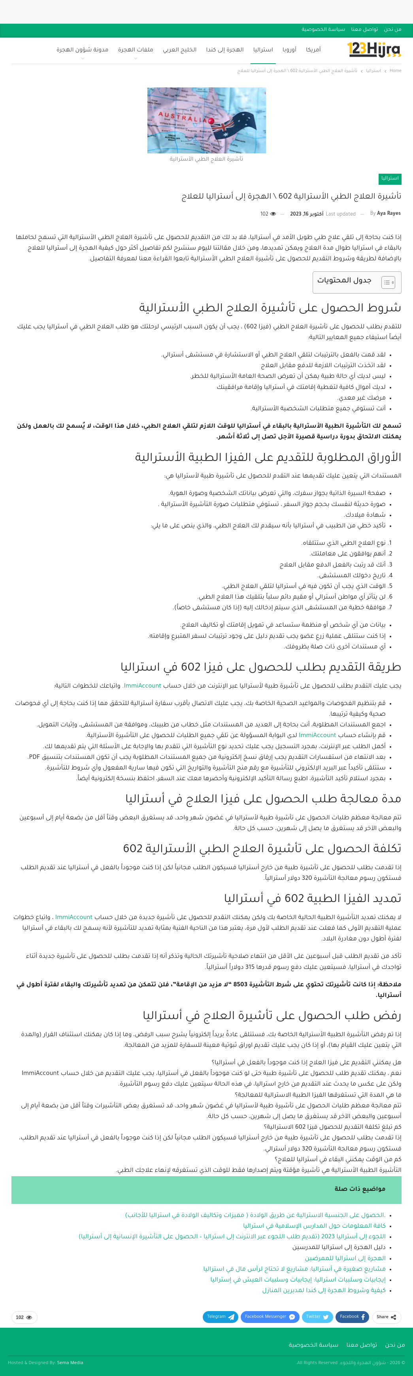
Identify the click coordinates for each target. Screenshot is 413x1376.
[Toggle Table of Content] (384, 282)
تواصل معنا (364, 30)
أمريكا (313, 50)
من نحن (393, 30)
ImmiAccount (316, 736)
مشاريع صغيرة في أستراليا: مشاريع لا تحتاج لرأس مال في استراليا (294, 1269)
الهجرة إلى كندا (224, 50)
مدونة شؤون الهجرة (83, 50)
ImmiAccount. (142, 686)
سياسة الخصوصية (323, 30)
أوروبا (289, 50)
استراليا (263, 50)
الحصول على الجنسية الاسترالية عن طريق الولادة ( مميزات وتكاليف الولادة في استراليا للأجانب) (254, 1216)
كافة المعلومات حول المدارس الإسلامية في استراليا (314, 1226)
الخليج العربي (180, 50)
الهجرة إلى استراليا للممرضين (345, 1259)
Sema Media (70, 1363)
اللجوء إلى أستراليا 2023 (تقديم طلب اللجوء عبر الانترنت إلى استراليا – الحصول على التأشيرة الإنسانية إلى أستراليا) (232, 1237)
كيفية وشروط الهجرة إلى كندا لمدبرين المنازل (324, 1291)
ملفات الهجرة (135, 50)
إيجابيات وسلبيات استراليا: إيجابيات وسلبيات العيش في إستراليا (298, 1280)
